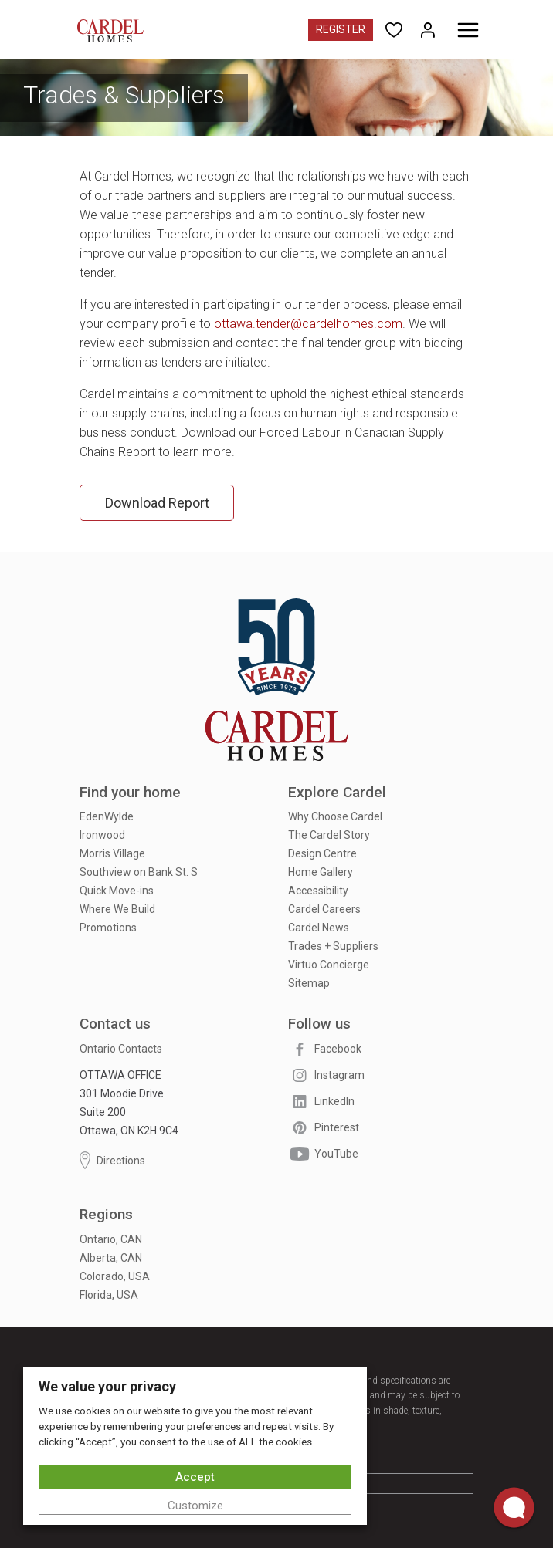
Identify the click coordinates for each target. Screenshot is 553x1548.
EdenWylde (107, 816)
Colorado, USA (115, 1276)
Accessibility (318, 890)
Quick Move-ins (117, 890)
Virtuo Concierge (328, 964)
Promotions (108, 927)
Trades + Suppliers (333, 946)
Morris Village (112, 853)
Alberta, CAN (111, 1258)
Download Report (157, 503)
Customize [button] (195, 1506)
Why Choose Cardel (335, 816)
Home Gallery (320, 872)
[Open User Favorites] (393, 29)
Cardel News (318, 927)
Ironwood (102, 835)
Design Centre (322, 853)
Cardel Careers (324, 909)
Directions (112, 1160)
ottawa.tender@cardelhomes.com (308, 323)
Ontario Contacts (121, 1049)
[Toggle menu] (468, 30)
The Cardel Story (329, 835)
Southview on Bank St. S (139, 872)
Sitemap (309, 983)
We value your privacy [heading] (107, 1386)
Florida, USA (109, 1295)
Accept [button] (195, 1477)
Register (340, 29)
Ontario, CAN (111, 1239)
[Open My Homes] (428, 29)
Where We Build (117, 909)
